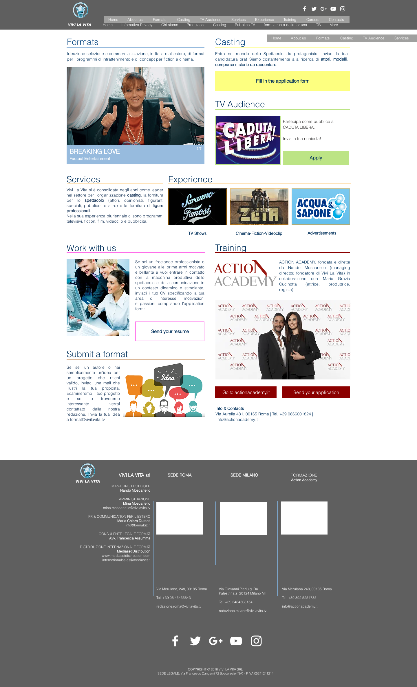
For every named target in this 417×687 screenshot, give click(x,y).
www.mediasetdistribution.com (126, 555)
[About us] (135, 19)
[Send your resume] (169, 331)
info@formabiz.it (137, 525)
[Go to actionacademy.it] (246, 392)
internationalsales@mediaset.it (126, 560)
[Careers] (313, 19)
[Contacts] (336, 19)
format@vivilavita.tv (87, 419)
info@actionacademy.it (237, 419)
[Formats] (160, 19)
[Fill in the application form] (282, 81)
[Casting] (183, 19)
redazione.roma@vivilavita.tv (178, 606)
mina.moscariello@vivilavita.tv (126, 508)
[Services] (238, 19)
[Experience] (264, 19)
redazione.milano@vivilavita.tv (242, 610)
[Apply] (316, 158)
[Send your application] (316, 392)
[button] (276, 38)
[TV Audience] (210, 19)
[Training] (290, 19)
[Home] (113, 19)
